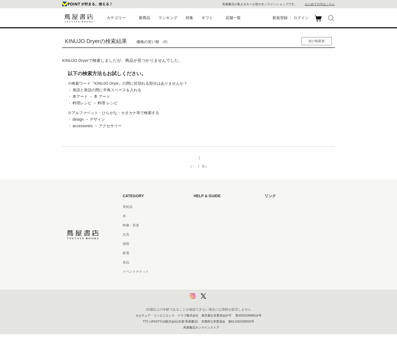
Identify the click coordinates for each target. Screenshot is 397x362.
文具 (126, 234)
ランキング (168, 18)
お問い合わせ (203, 225)
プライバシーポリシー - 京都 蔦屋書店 (222, 290)
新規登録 (280, 18)
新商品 (144, 18)
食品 (126, 262)
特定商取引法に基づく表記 (213, 262)
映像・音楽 (131, 225)
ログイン (301, 18)
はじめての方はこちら (320, 4)
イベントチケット (136, 271)
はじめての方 (203, 207)
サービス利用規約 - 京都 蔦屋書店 (218, 244)
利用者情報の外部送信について (216, 299)
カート (319, 21)
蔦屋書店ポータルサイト (282, 207)
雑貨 (126, 244)
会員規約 (200, 253)
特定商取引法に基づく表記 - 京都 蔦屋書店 (225, 271)
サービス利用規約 (207, 234)
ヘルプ (198, 216)
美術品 (128, 207)
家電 (126, 253)
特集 (189, 18)
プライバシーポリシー (210, 281)
